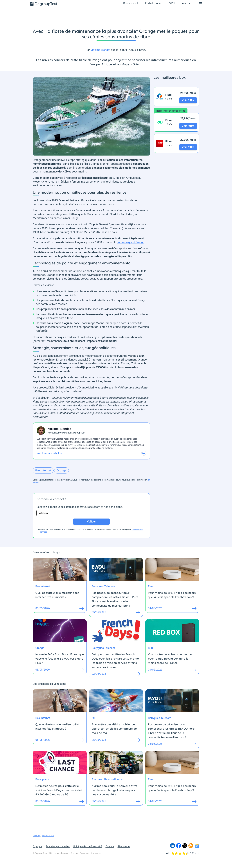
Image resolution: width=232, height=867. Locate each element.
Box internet (130, 3)
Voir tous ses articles (49, 453)
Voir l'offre (188, 100)
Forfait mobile (153, 3)
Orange (61, 470)
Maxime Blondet (100, 49)
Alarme (186, 3)
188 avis (194, 853)
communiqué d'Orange (130, 242)
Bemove (74, 853)
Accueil (36, 835)
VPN (172, 3)
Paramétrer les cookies (90, 853)
